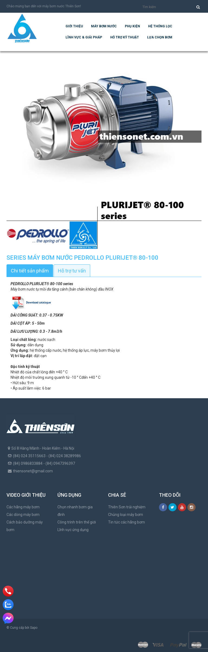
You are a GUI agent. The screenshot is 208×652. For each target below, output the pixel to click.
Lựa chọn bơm (159, 37)
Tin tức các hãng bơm (126, 522)
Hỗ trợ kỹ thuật (124, 37)
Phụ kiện (132, 26)
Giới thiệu (74, 26)
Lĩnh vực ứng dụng (73, 530)
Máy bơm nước (104, 26)
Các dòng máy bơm (23, 514)
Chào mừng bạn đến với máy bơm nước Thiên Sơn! (43, 6)
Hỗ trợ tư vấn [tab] (72, 271)
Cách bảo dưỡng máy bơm (24, 526)
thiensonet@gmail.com (33, 471)
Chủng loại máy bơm (125, 514)
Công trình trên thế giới (76, 522)
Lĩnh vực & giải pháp (84, 37)
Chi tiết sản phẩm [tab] (30, 271)
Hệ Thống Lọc (160, 26)
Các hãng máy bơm (23, 507)
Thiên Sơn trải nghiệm (126, 507)
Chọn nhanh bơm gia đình (75, 511)
